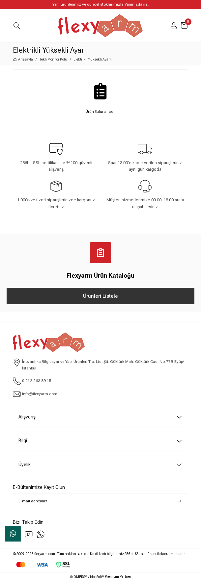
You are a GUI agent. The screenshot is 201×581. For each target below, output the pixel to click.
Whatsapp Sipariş (13, 533)
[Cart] (184, 26)
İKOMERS (78, 576)
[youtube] (29, 534)
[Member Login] (174, 26)
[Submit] (179, 501)
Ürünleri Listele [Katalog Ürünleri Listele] (100, 296)
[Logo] (100, 25)
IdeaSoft (97, 576)
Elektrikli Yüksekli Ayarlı (92, 59)
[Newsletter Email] (100, 501)
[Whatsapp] (40, 534)
